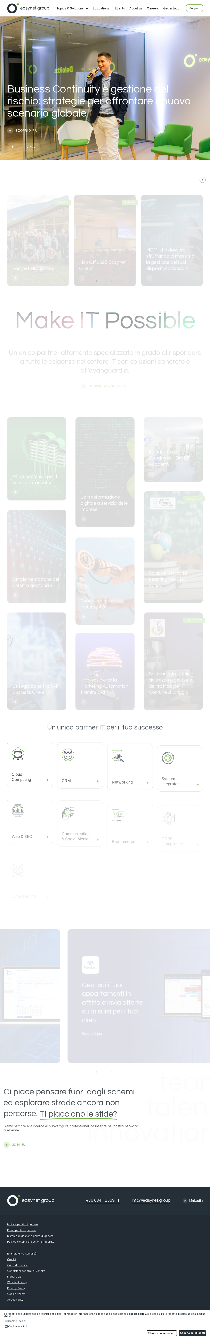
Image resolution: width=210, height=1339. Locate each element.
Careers (153, 8)
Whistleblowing (17, 1282)
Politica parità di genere (22, 1224)
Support (194, 8)
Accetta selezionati (192, 1332)
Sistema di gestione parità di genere (30, 1236)
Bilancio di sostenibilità (22, 1253)
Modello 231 (14, 1276)
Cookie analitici (17, 1326)
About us (135, 8)
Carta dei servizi (17, 1265)
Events (120, 8)
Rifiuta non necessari (162, 1333)
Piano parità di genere (21, 1230)
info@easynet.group (151, 1200)
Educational (101, 8)
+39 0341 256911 (103, 1200)
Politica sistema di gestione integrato (30, 1241)
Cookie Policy (16, 1294)
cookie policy (137, 1313)
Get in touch (172, 8)
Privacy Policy (16, 1288)
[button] (26, 147)
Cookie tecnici (17, 1321)
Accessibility (15, 1299)
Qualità (11, 1259)
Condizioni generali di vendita (26, 1271)
